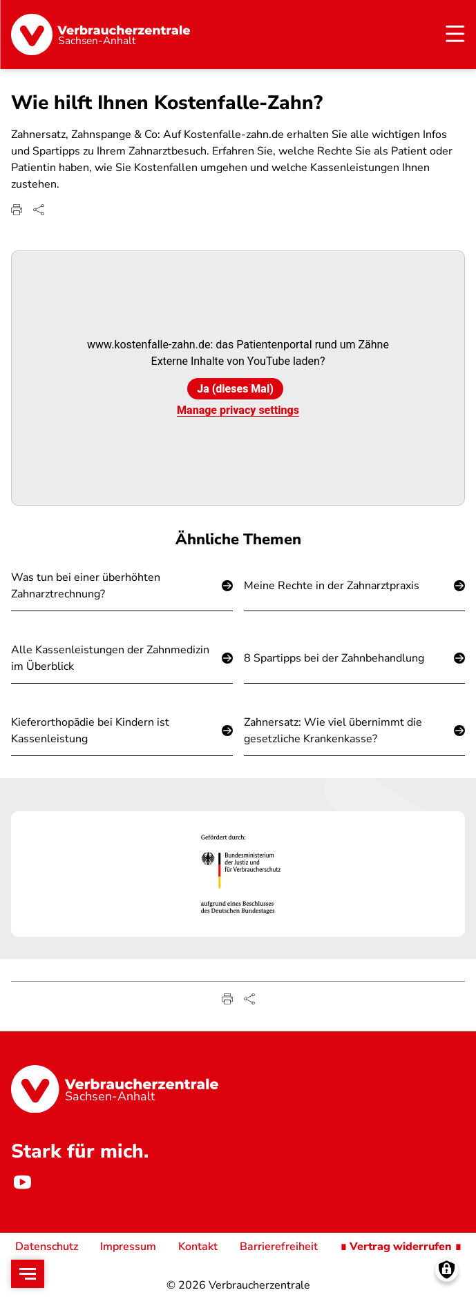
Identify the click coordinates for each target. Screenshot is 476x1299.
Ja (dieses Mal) (235, 389)
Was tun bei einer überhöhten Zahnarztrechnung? (85, 586)
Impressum (128, 1246)
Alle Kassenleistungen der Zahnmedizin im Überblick (110, 658)
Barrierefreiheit (279, 1246)
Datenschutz (46, 1246)
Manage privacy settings (238, 410)
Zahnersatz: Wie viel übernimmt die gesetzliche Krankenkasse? (333, 730)
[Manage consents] (447, 1270)
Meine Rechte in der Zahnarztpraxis (331, 585)
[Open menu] (27, 1274)
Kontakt (198, 1246)
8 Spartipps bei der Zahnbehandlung (334, 658)
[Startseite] (100, 34)
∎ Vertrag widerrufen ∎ (400, 1246)
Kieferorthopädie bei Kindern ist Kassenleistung (90, 730)
